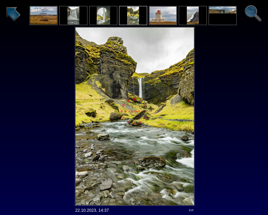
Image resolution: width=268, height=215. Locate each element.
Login (42, 9)
